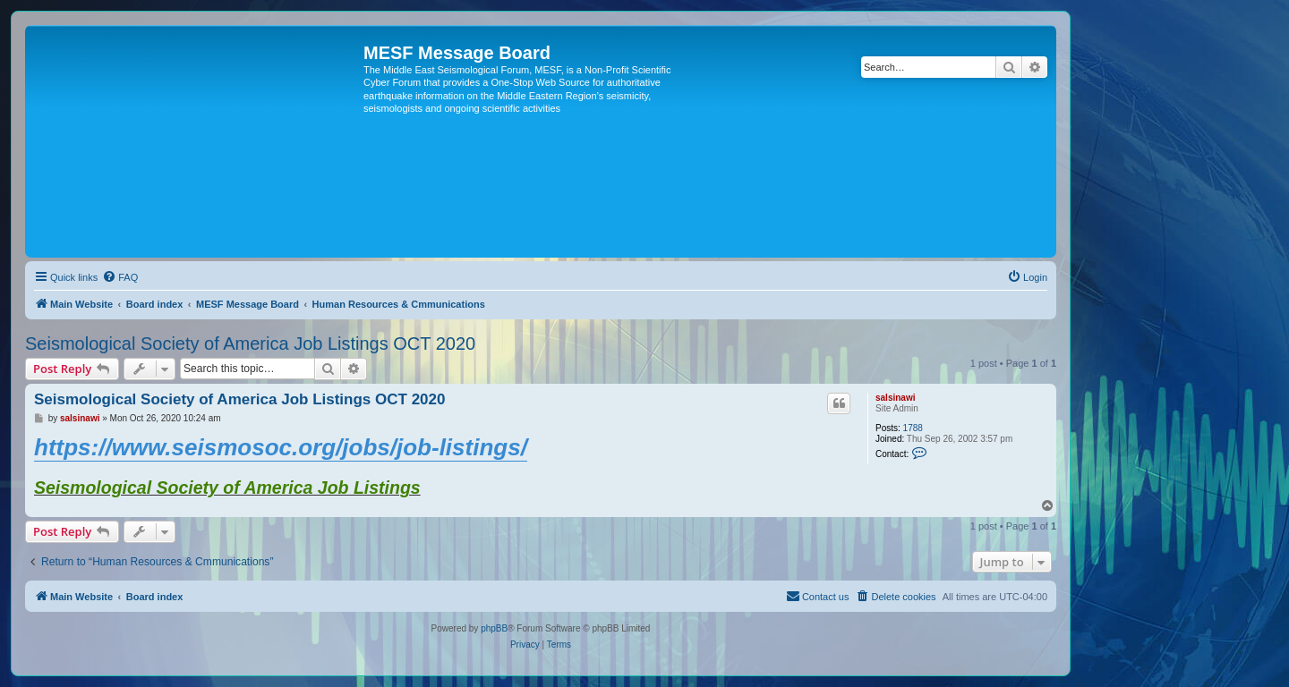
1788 (913, 428)
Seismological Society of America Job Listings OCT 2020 (250, 343)
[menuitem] (120, 277)
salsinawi (895, 398)
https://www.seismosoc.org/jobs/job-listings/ (280, 447)
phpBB (494, 628)
